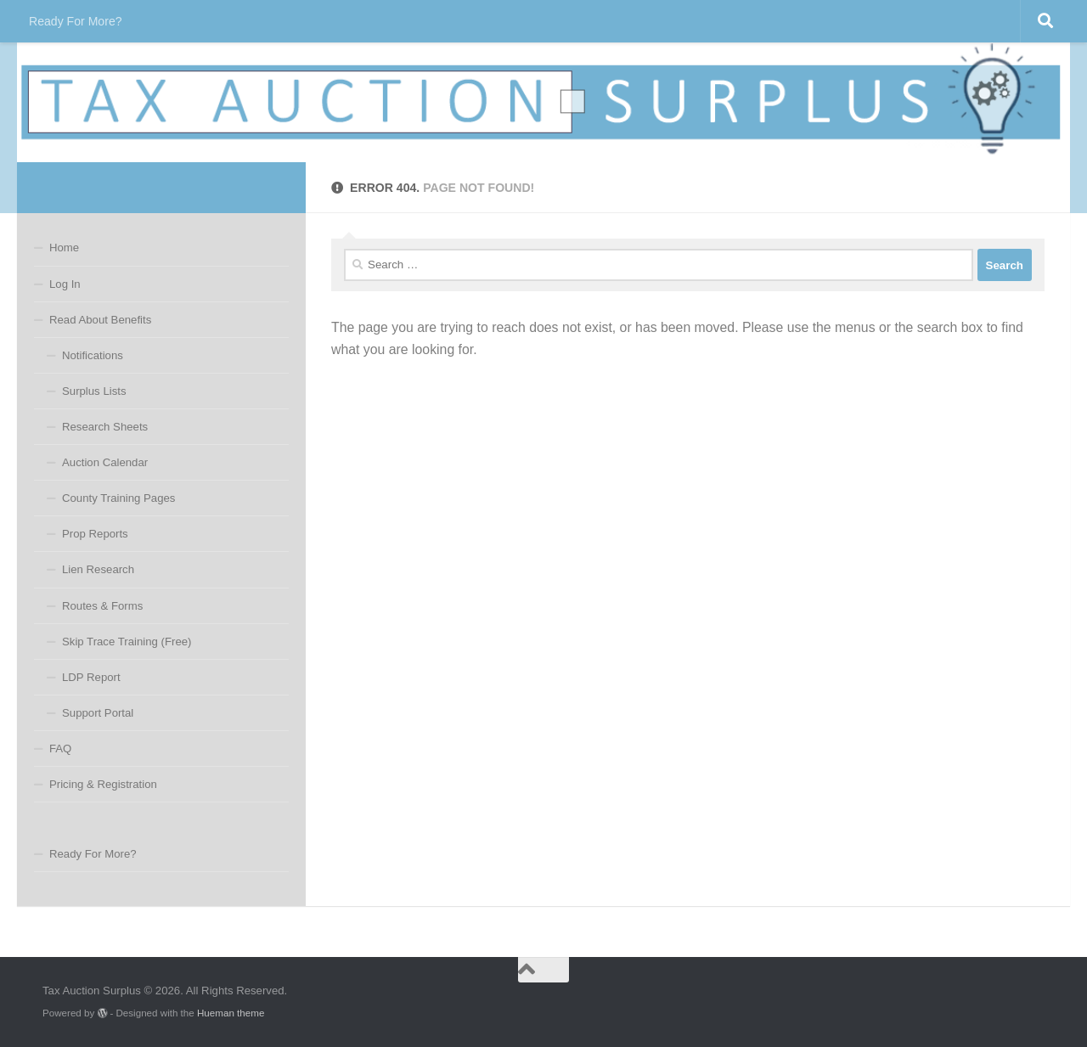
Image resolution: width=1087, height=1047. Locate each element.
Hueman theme (230, 1012)
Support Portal (97, 712)
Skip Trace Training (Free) (126, 641)
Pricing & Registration (103, 784)
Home (64, 247)
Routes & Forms (102, 605)
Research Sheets (105, 426)
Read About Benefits (100, 319)
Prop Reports (95, 533)
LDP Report (91, 677)
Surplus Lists (94, 391)
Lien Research (98, 569)
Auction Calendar (105, 462)
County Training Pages (118, 498)
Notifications (92, 355)
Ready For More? (75, 21)
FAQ (60, 748)
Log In (65, 284)
